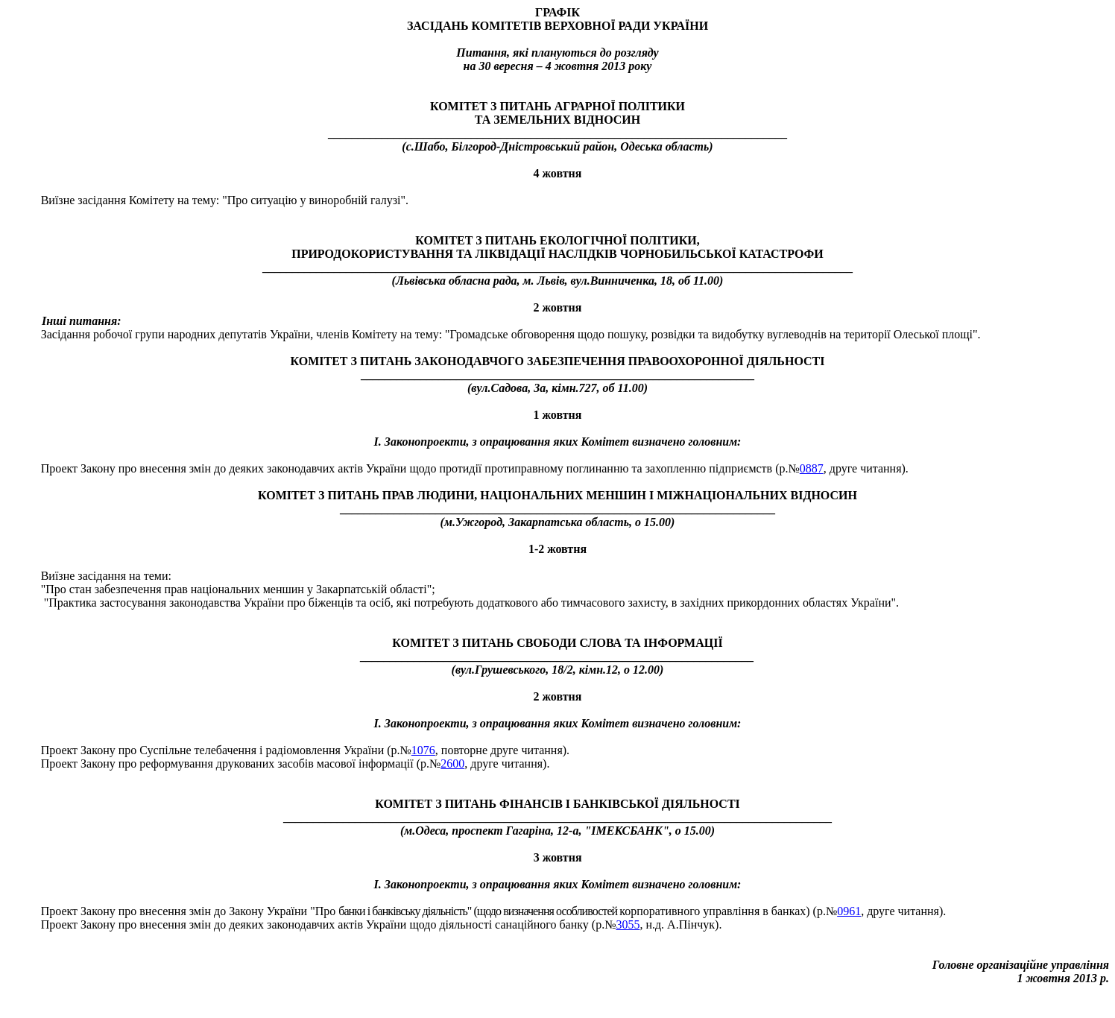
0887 (812, 468)
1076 (423, 750)
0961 (849, 911)
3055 (627, 924)
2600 (452, 763)
